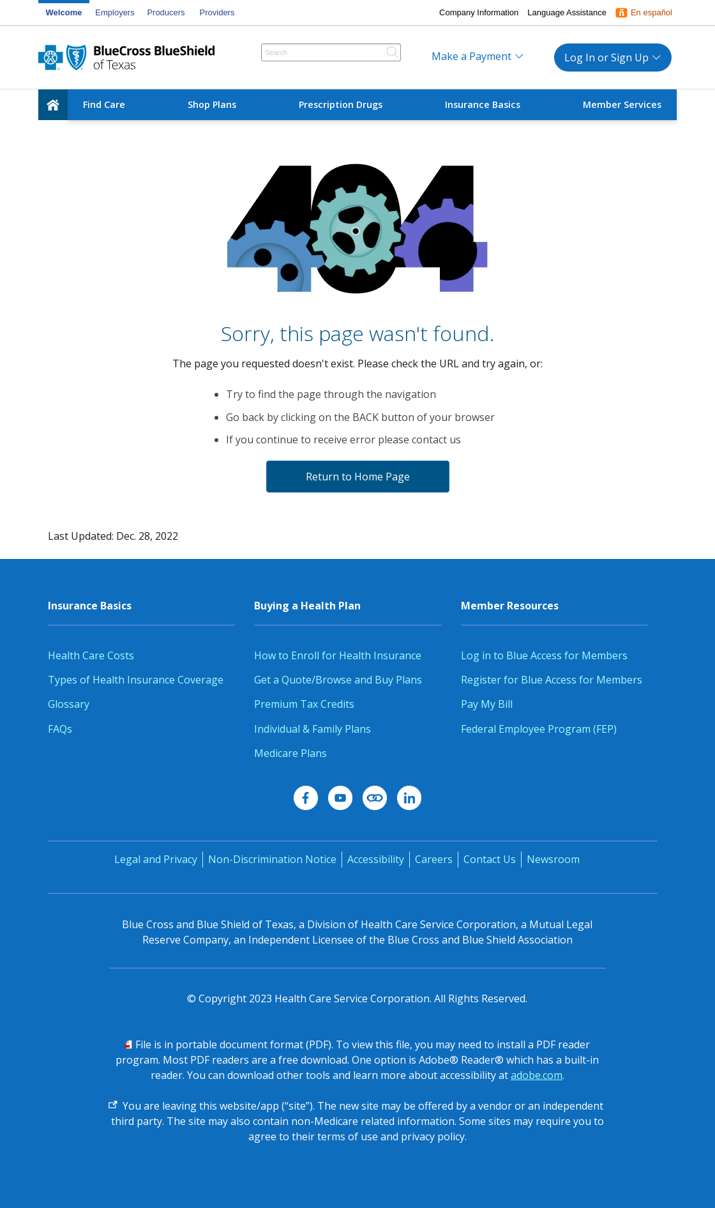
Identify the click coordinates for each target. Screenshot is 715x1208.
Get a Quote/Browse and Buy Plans (338, 680)
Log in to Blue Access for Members (544, 655)
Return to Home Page (358, 477)
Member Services (622, 104)
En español (651, 12)
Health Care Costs (91, 655)
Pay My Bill (487, 704)
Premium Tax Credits (304, 704)
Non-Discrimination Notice (272, 859)
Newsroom (553, 859)
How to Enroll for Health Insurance (337, 655)
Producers (165, 12)
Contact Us (489, 859)
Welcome (64, 12)
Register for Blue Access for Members (551, 680)
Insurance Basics (482, 104)
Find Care (104, 104)
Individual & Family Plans (312, 729)
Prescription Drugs (340, 104)
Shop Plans (212, 104)
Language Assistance (566, 12)
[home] (53, 104)
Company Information (478, 12)
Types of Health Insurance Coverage (135, 680)
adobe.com (536, 1075)
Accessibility (375, 859)
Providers (217, 12)
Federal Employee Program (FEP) (539, 729)
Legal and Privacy (155, 859)
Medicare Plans (290, 753)
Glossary (68, 704)
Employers (114, 12)
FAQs (60, 729)
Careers (434, 859)
